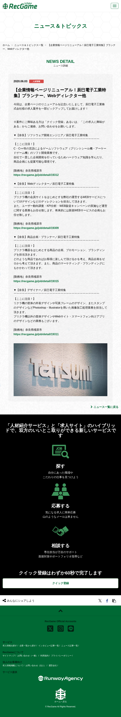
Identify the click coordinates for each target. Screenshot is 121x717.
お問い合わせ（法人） (36, 665)
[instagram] (60, 628)
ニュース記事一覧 (69, 645)
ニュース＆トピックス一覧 (28, 45)
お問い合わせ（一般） (27, 655)
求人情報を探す (10, 645)
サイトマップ (9, 655)
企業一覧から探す (28, 645)
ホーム (6, 45)
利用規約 (44, 655)
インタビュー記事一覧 (48, 645)
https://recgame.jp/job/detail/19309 (36, 228)
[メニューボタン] (114, 6)
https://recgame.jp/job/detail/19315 (36, 281)
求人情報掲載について (13, 665)
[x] (50, 628)
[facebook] (107, 601)
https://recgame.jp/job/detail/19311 (36, 334)
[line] (71, 628)
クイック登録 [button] (60, 583)
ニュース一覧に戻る (104, 406)
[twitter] (100, 601)
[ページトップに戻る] (60, 611)
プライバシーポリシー (61, 655)
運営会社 (53, 665)
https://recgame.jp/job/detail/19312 (36, 174)
